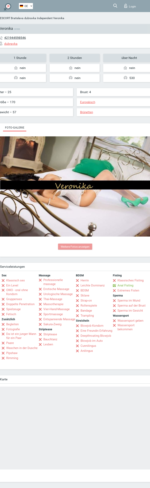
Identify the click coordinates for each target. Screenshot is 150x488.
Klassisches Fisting (130, 280)
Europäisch (87, 102)
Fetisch (11, 314)
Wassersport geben (130, 320)
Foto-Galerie (14, 127)
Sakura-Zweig (52, 324)
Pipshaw (11, 353)
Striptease (50, 334)
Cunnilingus (88, 346)
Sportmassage (53, 314)
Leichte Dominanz (93, 285)
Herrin (85, 280)
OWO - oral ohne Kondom (17, 292)
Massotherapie (53, 304)
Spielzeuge (13, 309)
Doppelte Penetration (20, 304)
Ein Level (12, 285)
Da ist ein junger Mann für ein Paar (21, 336)
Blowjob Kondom (92, 325)
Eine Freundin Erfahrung (96, 331)
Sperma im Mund (128, 300)
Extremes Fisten (128, 290)
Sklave (85, 295)
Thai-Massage (52, 299)
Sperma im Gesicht (130, 310)
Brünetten (86, 112)
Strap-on (86, 300)
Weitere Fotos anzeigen (75, 246)
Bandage (86, 310)
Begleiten (12, 324)
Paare (10, 343)
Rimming (12, 358)
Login (130, 6)
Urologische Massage (58, 294)
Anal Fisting (125, 285)
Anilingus (87, 351)
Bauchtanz (50, 339)
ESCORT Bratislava (11, 18)
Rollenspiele (89, 305)
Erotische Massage (56, 289)
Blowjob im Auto (92, 341)
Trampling (87, 315)
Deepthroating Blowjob (96, 336)
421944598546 (15, 38)
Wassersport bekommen (126, 327)
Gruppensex (14, 299)
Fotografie (13, 329)
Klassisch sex (15, 280)
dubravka (30, 18)
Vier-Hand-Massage (56, 309)
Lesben (48, 344)
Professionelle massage (53, 282)
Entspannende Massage (59, 319)
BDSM (85, 290)
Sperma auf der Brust (131, 305)
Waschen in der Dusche (22, 348)
